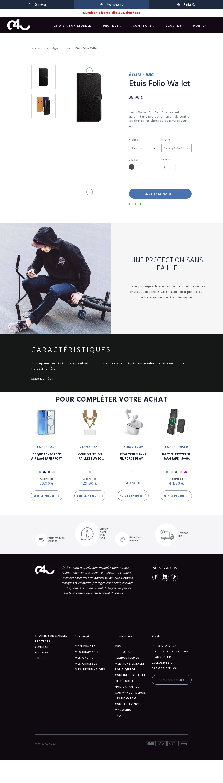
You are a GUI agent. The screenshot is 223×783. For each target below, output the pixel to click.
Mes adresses (86, 664)
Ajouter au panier (160, 193)
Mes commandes (88, 652)
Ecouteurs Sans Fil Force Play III (133, 456)
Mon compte (85, 646)
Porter (200, 25)
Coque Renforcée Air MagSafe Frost (46, 456)
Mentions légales (130, 664)
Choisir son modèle (72, 25)
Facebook (156, 577)
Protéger (112, 25)
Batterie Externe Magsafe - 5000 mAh (176, 456)
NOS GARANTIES (127, 687)
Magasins (123, 710)
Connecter (143, 25)
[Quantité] (167, 167)
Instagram (165, 577)
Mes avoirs (84, 658)
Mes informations (90, 669)
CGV (118, 646)
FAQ (118, 716)
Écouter (173, 25)
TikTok (174, 577)
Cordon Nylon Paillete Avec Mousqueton (90, 456)
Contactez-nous (129, 704)
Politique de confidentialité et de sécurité (130, 675)
